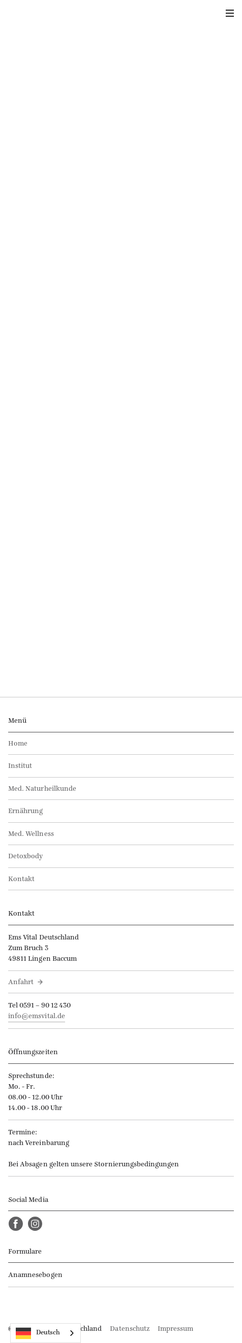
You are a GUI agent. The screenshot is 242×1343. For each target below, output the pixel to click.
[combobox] (45, 1333)
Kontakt (21, 879)
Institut (20, 766)
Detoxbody (25, 856)
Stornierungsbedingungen (136, 1164)
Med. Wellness (31, 834)
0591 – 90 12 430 (45, 1006)
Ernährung (25, 811)
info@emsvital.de (36, 1016)
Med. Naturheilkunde (42, 789)
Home (17, 744)
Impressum (175, 1329)
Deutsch (38, 1333)
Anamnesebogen (35, 1275)
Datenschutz (129, 1329)
